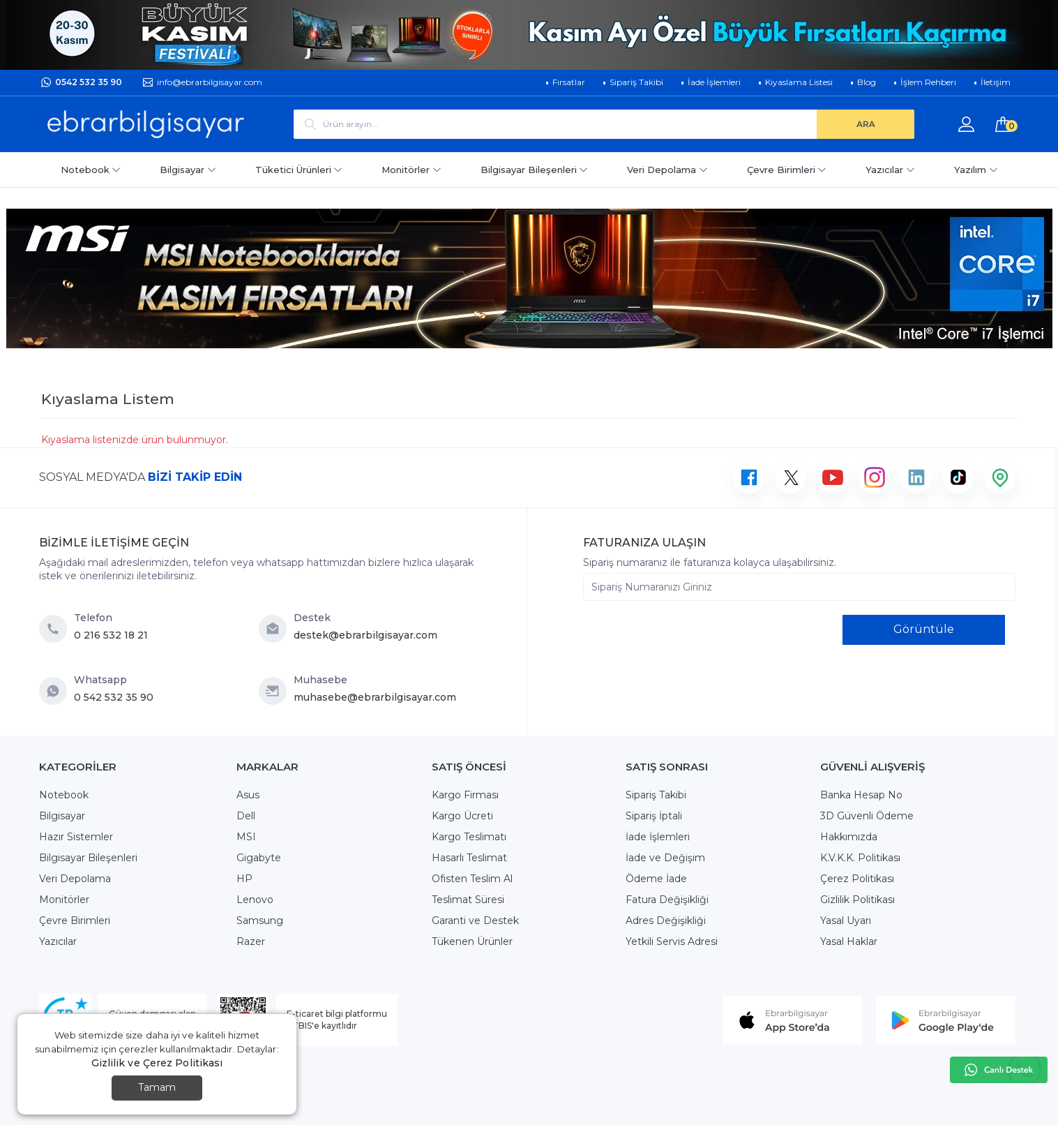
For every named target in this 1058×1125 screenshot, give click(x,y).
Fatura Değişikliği (667, 899)
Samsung (259, 920)
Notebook (91, 169)
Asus (247, 795)
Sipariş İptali (654, 816)
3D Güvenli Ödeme (867, 816)
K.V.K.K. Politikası (860, 857)
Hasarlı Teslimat (469, 857)
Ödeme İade (656, 878)
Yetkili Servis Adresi (672, 941)
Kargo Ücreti (462, 816)
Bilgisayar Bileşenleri (535, 169)
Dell (245, 816)
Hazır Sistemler (76, 836)
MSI (246, 836)
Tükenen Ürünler (472, 941)
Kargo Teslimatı (469, 836)
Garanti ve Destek (475, 920)
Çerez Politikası (857, 878)
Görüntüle (923, 629)
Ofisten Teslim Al (472, 878)
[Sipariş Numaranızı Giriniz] (799, 587)
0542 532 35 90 (88, 82)
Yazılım (976, 169)
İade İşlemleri (658, 836)
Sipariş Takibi (656, 795)
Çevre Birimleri (787, 169)
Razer (250, 941)
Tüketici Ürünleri (299, 169)
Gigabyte (258, 857)
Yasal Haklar (848, 941)
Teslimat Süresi (468, 899)
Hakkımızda (848, 836)
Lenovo (254, 899)
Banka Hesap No (861, 795)
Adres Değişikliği (666, 920)
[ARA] (865, 124)
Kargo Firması (465, 795)
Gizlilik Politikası (857, 899)
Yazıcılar (890, 169)
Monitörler (411, 169)
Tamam (157, 1087)
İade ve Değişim (665, 857)
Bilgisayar (188, 169)
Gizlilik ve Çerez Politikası (157, 1063)
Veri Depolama (667, 169)
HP (244, 878)
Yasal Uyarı (845, 920)
